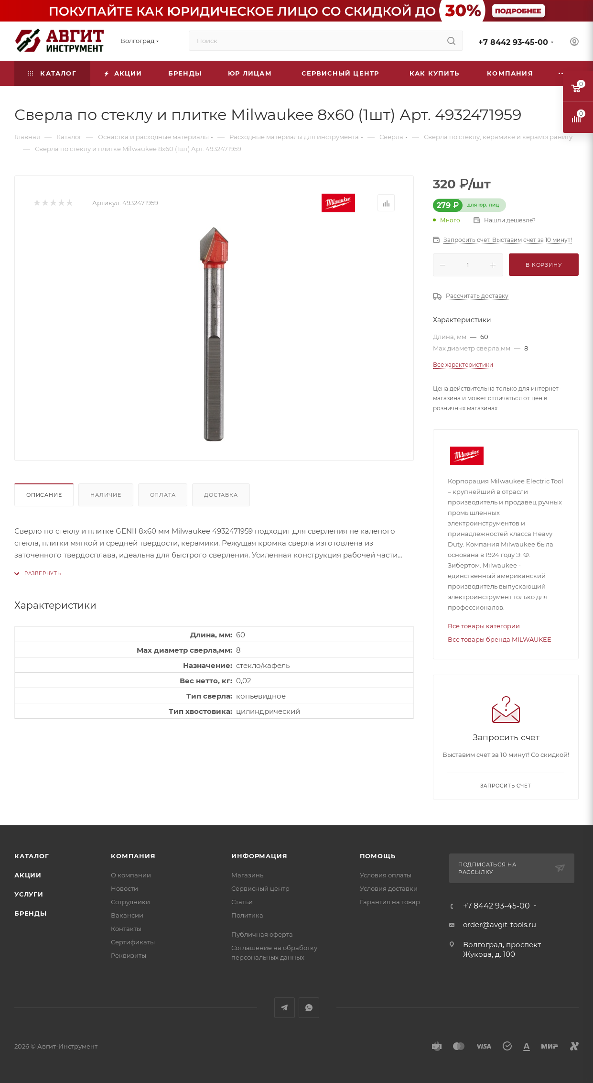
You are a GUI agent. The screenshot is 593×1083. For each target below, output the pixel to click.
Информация (259, 856)
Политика (247, 915)
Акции (28, 875)
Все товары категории (484, 626)
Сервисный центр (260, 888)
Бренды (30, 913)
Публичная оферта (262, 934)
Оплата (163, 495)
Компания (133, 856)
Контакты (126, 928)
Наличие (105, 495)
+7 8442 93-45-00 (513, 42)
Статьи (242, 902)
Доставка (220, 495)
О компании (131, 875)
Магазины (248, 875)
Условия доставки (389, 888)
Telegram (284, 1007)
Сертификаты (133, 942)
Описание (44, 495)
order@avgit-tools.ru (499, 924)
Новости (124, 888)
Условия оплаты (385, 875)
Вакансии (127, 915)
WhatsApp (309, 1007)
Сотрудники (130, 902)
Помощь (378, 856)
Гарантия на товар (390, 902)
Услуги (28, 894)
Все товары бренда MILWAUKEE (499, 639)
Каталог (31, 856)
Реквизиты (128, 955)
